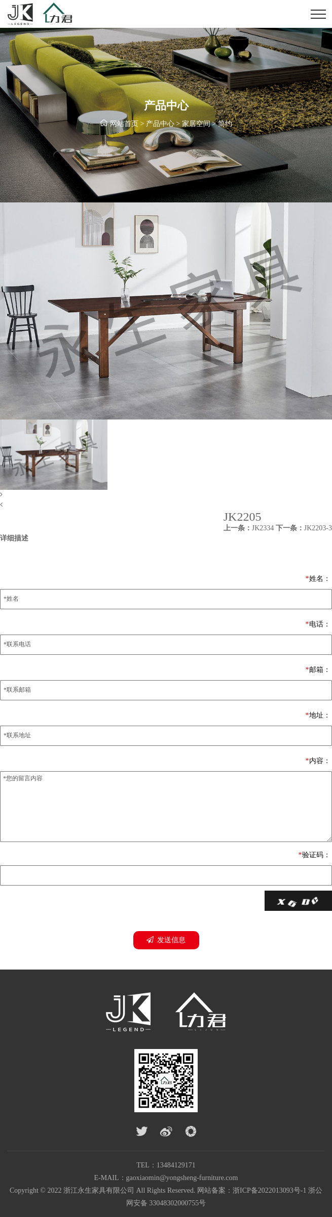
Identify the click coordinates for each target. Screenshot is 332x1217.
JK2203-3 (304, 528)
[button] (166, 495)
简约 (225, 124)
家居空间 (196, 124)
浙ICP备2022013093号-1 (269, 1190)
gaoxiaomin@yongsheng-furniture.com (182, 1178)
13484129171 (176, 1165)
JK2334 (249, 528)
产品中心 (160, 124)
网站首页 (124, 124)
